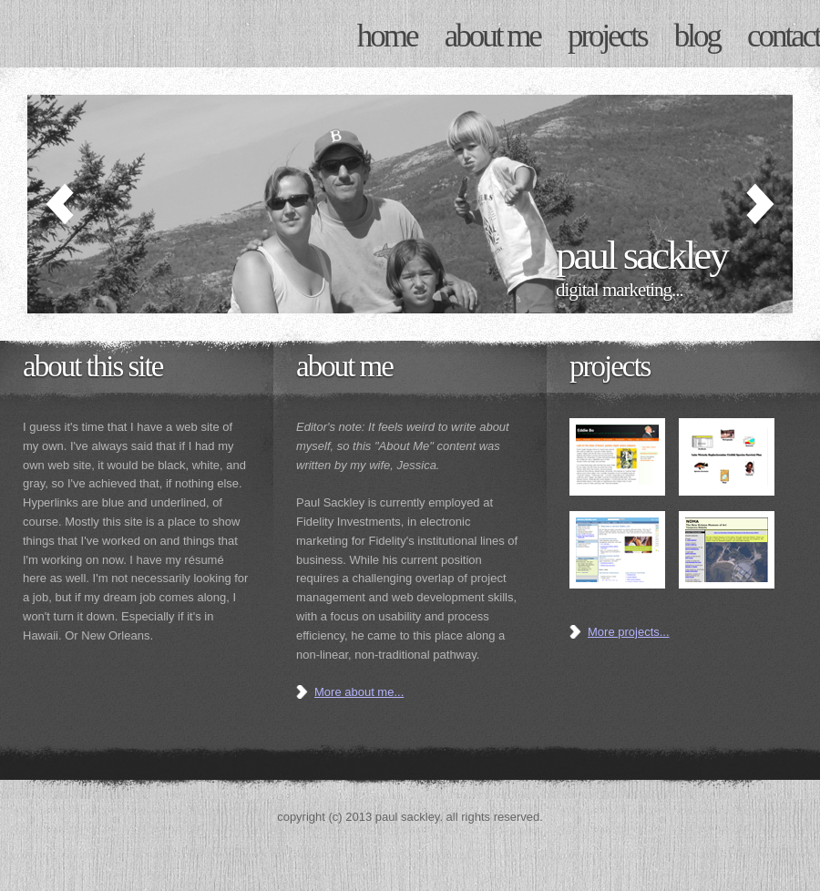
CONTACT (783, 36)
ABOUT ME (492, 36)
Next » (756, 204)
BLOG (697, 36)
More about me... (359, 692)
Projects (609, 366)
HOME (387, 36)
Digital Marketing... (619, 290)
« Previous (64, 204)
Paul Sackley (136, 33)
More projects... (629, 632)
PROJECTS (607, 36)
